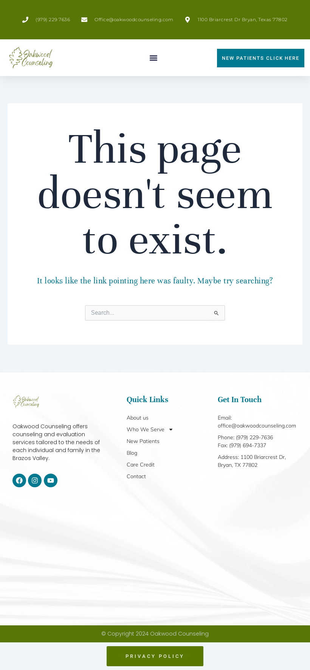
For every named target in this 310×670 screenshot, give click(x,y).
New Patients (143, 441)
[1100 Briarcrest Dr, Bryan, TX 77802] (155, 556)
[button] (153, 57)
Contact (136, 476)
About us (138, 417)
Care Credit (141, 464)
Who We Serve (150, 430)
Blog (132, 452)
